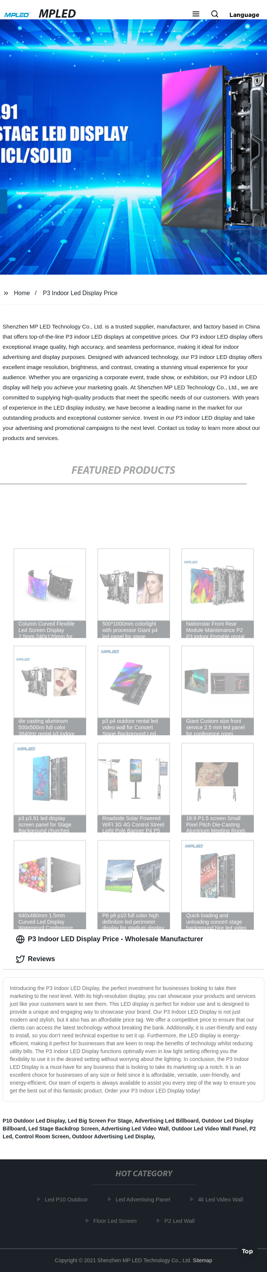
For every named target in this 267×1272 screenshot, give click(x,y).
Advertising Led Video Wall (135, 1129)
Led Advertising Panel (144, 1199)
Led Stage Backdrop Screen (64, 1129)
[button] (196, 15)
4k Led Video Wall (221, 1199)
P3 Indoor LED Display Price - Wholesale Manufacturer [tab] (109, 939)
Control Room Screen (42, 1136)
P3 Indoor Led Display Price (80, 293)
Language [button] (244, 14)
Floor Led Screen (116, 1221)
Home (22, 293)
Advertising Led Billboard (167, 1121)
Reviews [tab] (35, 959)
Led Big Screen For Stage (100, 1121)
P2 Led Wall (181, 1221)
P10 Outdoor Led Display (34, 1121)
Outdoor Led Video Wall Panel (208, 1129)
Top (247, 1249)
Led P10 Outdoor (67, 1199)
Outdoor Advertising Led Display (112, 1136)
